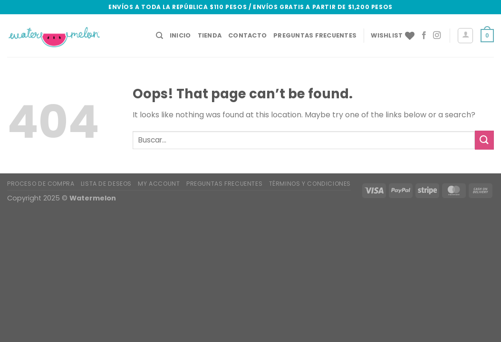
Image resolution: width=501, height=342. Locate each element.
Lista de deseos (106, 184)
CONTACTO (247, 35)
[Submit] (484, 140)
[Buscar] (159, 36)
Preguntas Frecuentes (314, 35)
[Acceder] (465, 35)
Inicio (180, 35)
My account (159, 184)
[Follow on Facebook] (424, 35)
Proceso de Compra (40, 184)
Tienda (210, 35)
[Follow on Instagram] (437, 35)
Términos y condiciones (310, 184)
